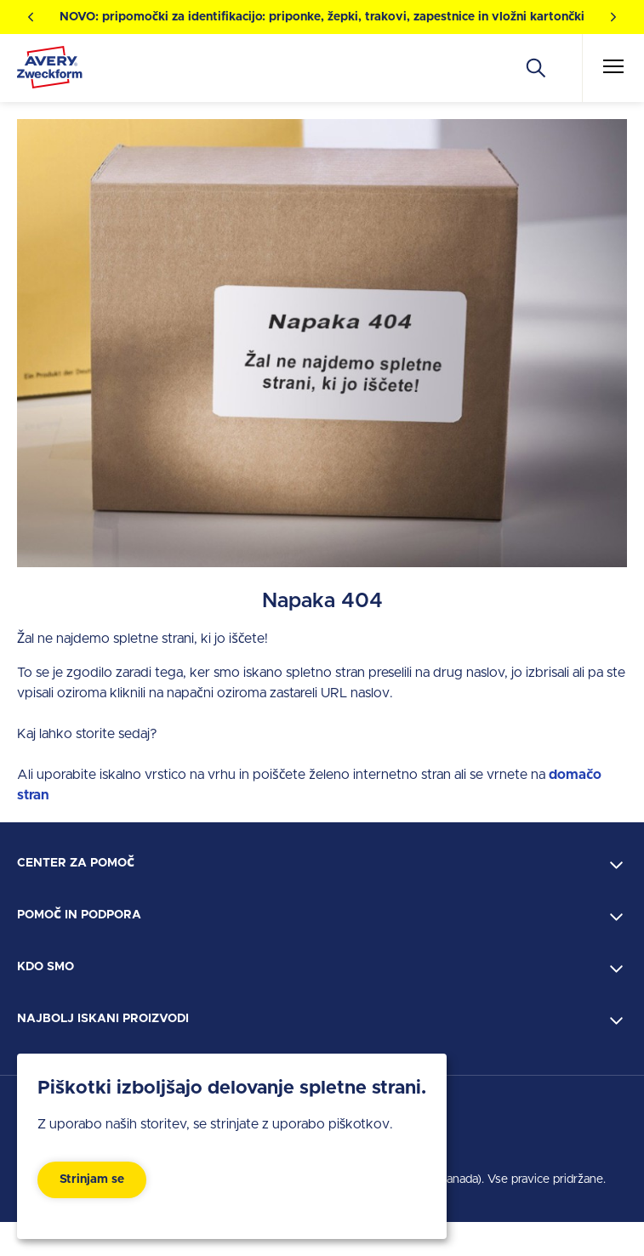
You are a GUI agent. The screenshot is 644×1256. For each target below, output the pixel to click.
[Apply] (536, 68)
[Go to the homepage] (50, 70)
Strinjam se (92, 1179)
